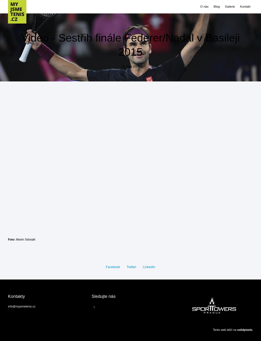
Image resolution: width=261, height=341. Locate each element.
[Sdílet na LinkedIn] (149, 267)
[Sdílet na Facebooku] (113, 267)
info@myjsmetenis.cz (21, 306)
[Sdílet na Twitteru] (131, 267)
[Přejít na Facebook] (94, 307)
